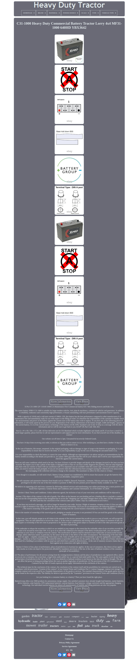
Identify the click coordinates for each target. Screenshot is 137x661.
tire (111, 626)
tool (83, 617)
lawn (65, 622)
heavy (112, 615)
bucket (94, 616)
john (87, 625)
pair (60, 617)
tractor (37, 615)
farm (116, 621)
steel (59, 621)
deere (72, 621)
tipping (102, 617)
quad (69, 626)
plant (42, 621)
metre (63, 626)
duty (100, 620)
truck (95, 625)
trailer (43, 625)
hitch (92, 621)
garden (26, 616)
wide (108, 621)
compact (75, 616)
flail (80, 625)
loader (35, 622)
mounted (67, 617)
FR (71, 650)
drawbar (104, 626)
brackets (83, 621)
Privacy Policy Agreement (69, 643)
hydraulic (24, 621)
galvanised (50, 622)
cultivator (53, 617)
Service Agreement (69, 646)
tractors (54, 625)
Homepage (69, 635)
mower (31, 625)
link (74, 626)
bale (46, 617)
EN (67, 650)
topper (87, 617)
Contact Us (69, 639)
